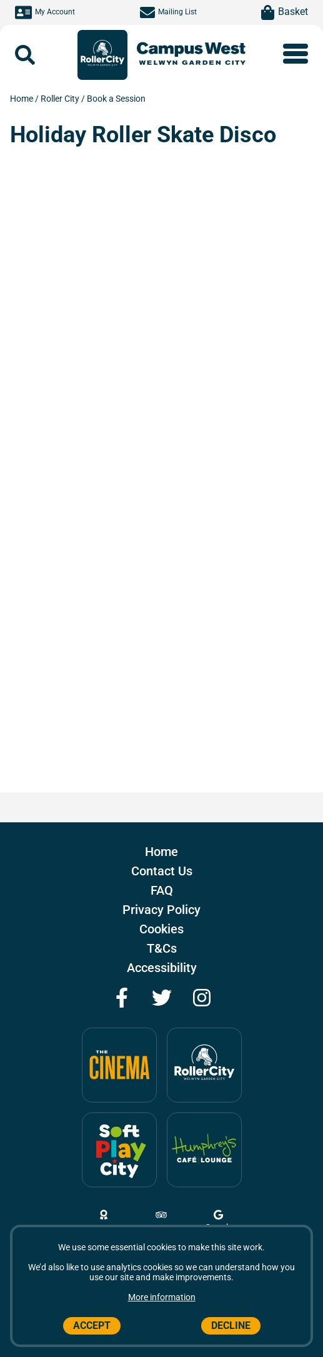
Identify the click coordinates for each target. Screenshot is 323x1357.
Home (22, 99)
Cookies (161, 929)
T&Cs (162, 948)
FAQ (162, 890)
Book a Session (116, 99)
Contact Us (161, 870)
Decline (231, 1325)
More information (162, 1297)
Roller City (61, 99)
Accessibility (162, 967)
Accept (92, 1325)
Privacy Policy (161, 909)
